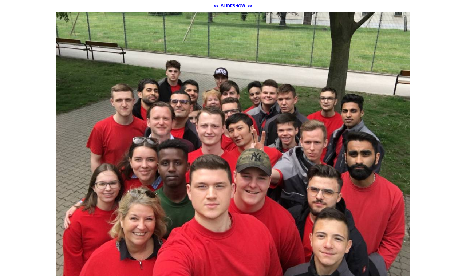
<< (216, 6)
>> (249, 6)
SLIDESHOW (233, 6)
